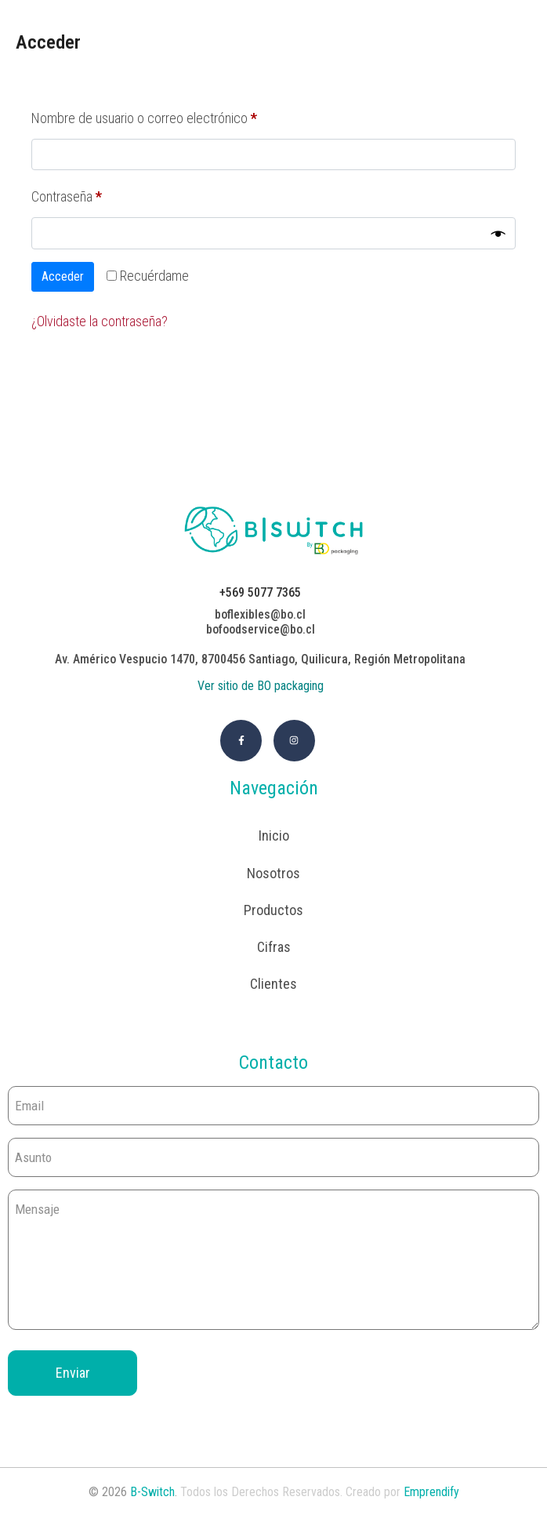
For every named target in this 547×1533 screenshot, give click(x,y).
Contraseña (94, 194)
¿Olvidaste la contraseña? (99, 321)
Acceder (63, 276)
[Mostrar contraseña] (498, 233)
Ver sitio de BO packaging (260, 685)
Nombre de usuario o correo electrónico (172, 115)
